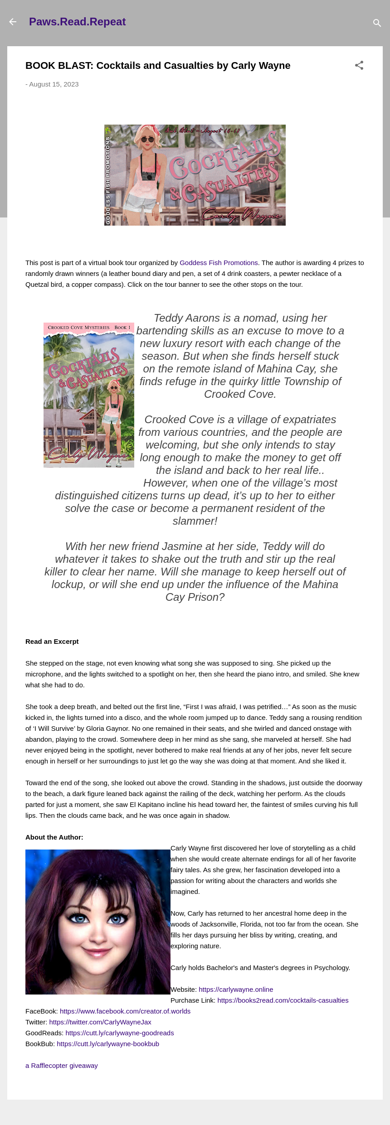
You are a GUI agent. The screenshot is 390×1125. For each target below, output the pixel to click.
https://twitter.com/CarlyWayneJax (100, 1022)
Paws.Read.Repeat (77, 21)
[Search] (377, 25)
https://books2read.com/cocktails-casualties (282, 1000)
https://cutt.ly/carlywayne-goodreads (119, 1033)
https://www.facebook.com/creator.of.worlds (125, 1011)
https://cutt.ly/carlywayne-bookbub (108, 1044)
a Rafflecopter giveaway (61, 1065)
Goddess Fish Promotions (219, 262)
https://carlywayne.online (236, 989)
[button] (359, 67)
